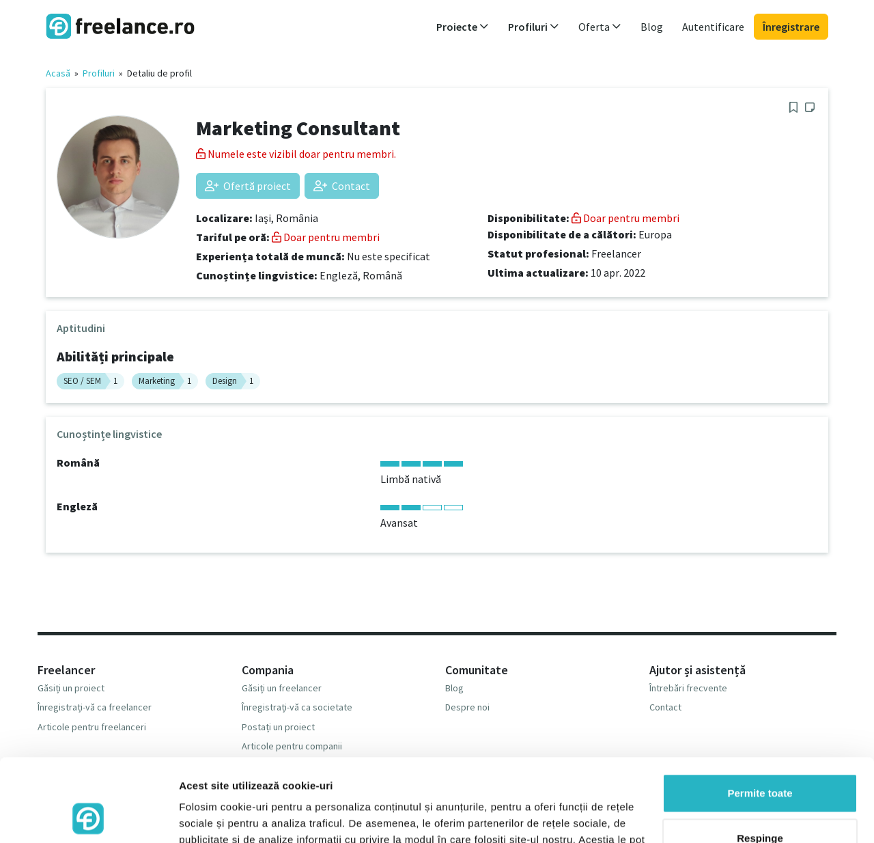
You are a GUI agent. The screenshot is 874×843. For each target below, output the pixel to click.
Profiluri (99, 73)
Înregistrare (791, 26)
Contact (341, 186)
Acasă (58, 73)
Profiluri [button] (533, 26)
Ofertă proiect (248, 186)
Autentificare (713, 26)
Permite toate (759, 715)
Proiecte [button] (462, 26)
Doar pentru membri (326, 237)
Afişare (196, 816)
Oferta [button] (599, 26)
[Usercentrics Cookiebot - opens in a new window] (88, 816)
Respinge (760, 760)
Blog (651, 26)
